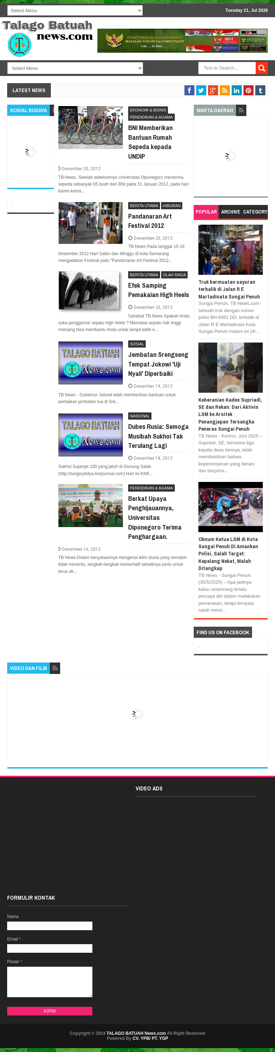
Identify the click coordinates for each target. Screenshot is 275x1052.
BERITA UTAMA (144, 206)
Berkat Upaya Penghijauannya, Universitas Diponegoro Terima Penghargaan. (155, 517)
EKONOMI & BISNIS (148, 110)
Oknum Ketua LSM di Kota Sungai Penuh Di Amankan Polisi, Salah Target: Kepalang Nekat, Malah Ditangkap (228, 553)
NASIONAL (140, 416)
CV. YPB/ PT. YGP (150, 1038)
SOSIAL (137, 344)
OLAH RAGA (174, 275)
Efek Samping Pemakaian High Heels (158, 290)
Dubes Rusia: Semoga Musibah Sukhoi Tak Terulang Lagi (158, 436)
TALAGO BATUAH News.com (136, 1033)
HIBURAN (172, 206)
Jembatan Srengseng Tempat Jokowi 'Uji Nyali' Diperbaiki (158, 364)
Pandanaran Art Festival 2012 (150, 220)
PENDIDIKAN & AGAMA (151, 117)
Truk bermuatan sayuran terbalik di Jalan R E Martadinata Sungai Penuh (229, 289)
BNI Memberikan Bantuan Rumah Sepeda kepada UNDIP (150, 142)
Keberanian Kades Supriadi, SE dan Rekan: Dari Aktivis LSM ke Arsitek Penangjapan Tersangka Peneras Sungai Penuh (230, 414)
